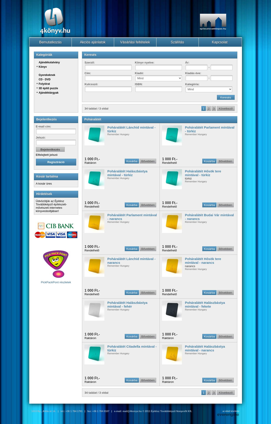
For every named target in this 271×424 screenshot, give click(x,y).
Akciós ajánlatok (93, 42)
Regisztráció (55, 162)
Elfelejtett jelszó (47, 154)
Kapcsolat (219, 42)
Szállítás (177, 42)
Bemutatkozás (50, 42)
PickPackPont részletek (56, 267)
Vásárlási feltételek (135, 42)
